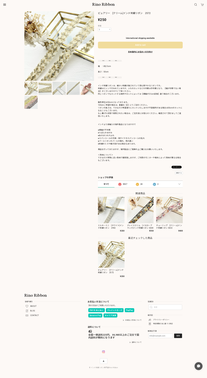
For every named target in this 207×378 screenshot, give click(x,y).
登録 (178, 336)
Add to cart (140, 45)
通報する (179, 173)
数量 (100, 26)
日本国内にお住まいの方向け (140, 52)
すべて (106, 184)
